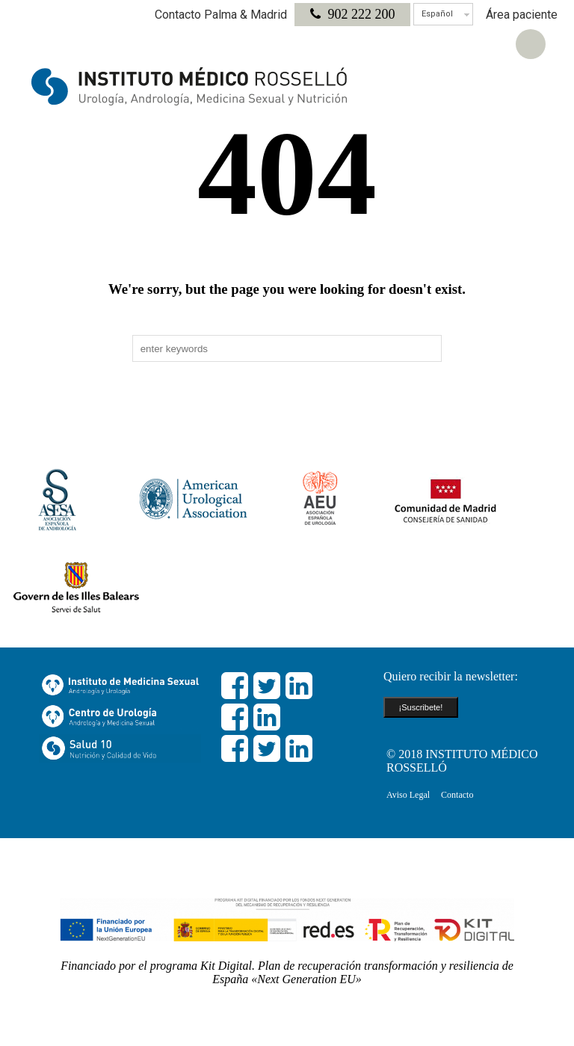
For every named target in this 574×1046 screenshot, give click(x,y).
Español (437, 14)
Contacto (457, 795)
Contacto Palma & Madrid (221, 14)
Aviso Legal (408, 795)
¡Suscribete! (421, 707)
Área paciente (522, 14)
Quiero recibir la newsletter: (450, 676)
